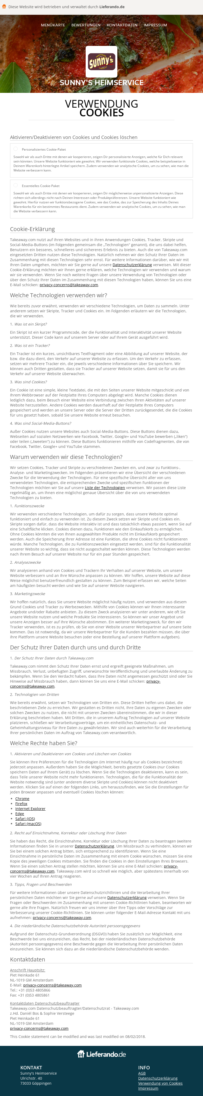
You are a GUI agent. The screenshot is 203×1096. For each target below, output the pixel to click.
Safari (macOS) (28, 823)
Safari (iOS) (25, 818)
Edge (19, 813)
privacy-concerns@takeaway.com (69, 284)
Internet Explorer (30, 808)
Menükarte (53, 25)
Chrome (22, 798)
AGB (142, 1073)
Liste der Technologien (105, 487)
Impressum (155, 25)
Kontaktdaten (122, 25)
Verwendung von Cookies (160, 1083)
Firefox (21, 803)
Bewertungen (85, 25)
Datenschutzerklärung (132, 264)
